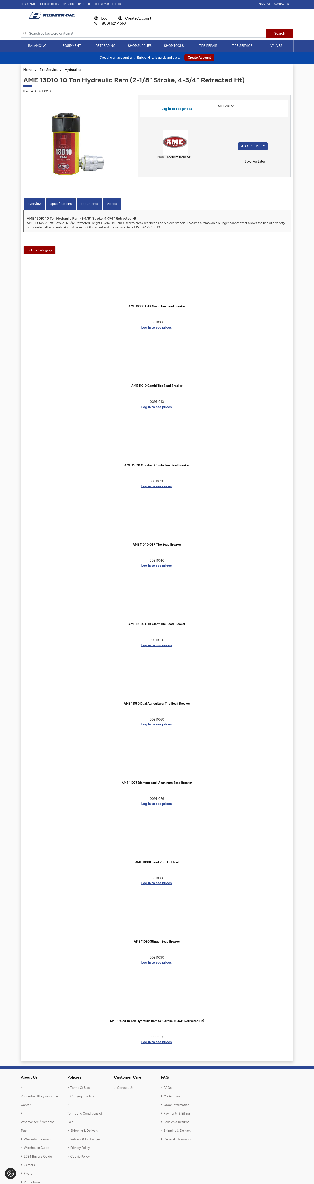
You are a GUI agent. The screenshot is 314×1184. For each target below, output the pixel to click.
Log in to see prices (176, 109)
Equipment (71, 46)
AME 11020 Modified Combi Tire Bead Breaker (157, 465)
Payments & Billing (177, 1113)
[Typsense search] (143, 33)
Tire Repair (208, 46)
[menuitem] (38, 46)
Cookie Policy (80, 1156)
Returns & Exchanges (85, 1139)
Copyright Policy (82, 1096)
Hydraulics (73, 70)
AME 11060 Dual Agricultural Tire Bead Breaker (157, 703)
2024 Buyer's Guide (38, 1156)
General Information (178, 1139)
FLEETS (116, 4)
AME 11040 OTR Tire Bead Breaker (157, 544)
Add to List (251, 146)
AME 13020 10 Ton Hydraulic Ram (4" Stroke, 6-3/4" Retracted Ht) (157, 1021)
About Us (265, 3)
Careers (29, 1165)
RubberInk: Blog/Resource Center (39, 1100)
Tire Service (242, 46)
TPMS (81, 4)
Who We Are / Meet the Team (38, 1126)
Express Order (49, 4)
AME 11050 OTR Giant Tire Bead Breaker (156, 624)
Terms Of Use (80, 1088)
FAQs (168, 1088)
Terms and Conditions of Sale (85, 1118)
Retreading (105, 46)
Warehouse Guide (36, 1148)
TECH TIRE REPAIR (98, 4)
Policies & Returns (176, 1122)
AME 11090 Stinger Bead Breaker (157, 941)
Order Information (177, 1105)
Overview (34, 204)
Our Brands (28, 4)
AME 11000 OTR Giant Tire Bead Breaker (157, 306)
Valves (276, 46)
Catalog (68, 4)
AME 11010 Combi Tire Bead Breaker (156, 386)
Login (102, 18)
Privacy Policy (80, 1148)
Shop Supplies (140, 46)
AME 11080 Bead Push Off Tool (157, 862)
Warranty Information (39, 1139)
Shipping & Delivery (84, 1130)
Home (28, 70)
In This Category (39, 250)
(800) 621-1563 (110, 23)
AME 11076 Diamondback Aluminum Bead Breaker (157, 783)
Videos (112, 204)
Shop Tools (174, 46)
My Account (172, 1096)
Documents (89, 204)
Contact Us (282, 3)
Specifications (61, 204)
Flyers (28, 1173)
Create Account (134, 18)
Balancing (37, 46)
